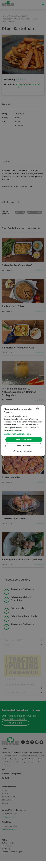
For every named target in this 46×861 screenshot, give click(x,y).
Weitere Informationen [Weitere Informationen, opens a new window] (13, 430)
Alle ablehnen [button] (24, 446)
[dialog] (23, 430)
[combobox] (37, 409)
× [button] (41, 408)
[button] (23, 434)
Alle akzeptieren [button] (24, 439)
